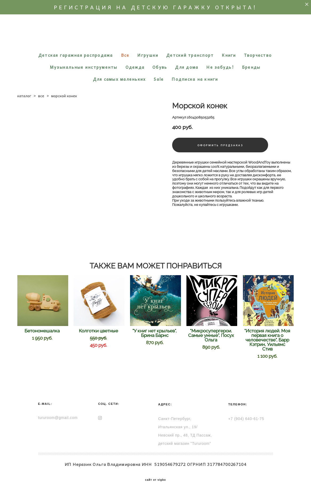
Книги (229, 55)
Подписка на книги (195, 79)
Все (125, 55)
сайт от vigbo (155, 480)
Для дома (186, 67)
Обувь (159, 67)
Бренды (251, 67)
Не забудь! (220, 67)
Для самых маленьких (119, 79)
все (41, 96)
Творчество (258, 55)
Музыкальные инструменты (84, 67)
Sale (159, 79)
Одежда (135, 67)
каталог (24, 96)
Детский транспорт (190, 55)
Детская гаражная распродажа (75, 55)
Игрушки (147, 55)
